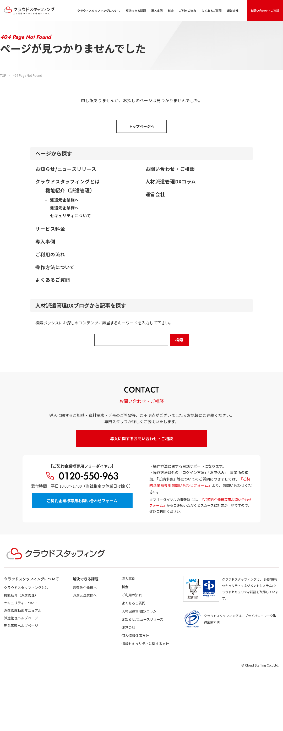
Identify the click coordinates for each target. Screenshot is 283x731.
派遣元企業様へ (85, 595)
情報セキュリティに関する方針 (145, 643)
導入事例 (157, 10)
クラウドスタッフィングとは (26, 587)
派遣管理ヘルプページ (21, 617)
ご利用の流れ (188, 10)
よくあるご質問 (212, 10)
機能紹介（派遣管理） (21, 595)
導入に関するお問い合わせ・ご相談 (141, 438)
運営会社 (233, 10)
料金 (171, 10)
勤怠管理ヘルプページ (21, 625)
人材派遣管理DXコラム (139, 611)
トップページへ (141, 126)
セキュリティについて (21, 602)
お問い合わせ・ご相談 (265, 10)
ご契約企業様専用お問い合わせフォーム (82, 501)
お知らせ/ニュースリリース (142, 619)
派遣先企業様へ (85, 587)
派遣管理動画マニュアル (22, 610)
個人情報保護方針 (135, 635)
